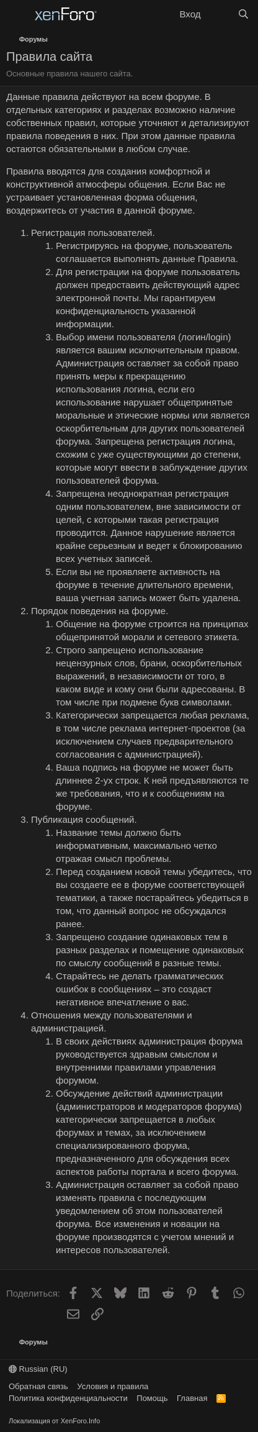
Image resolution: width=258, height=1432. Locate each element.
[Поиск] (243, 13)
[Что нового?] (219, 13)
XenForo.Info (80, 1421)
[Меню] (17, 14)
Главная (192, 1398)
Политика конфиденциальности (68, 1398)
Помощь (151, 1398)
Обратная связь (38, 1386)
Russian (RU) (38, 1369)
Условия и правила (112, 1386)
